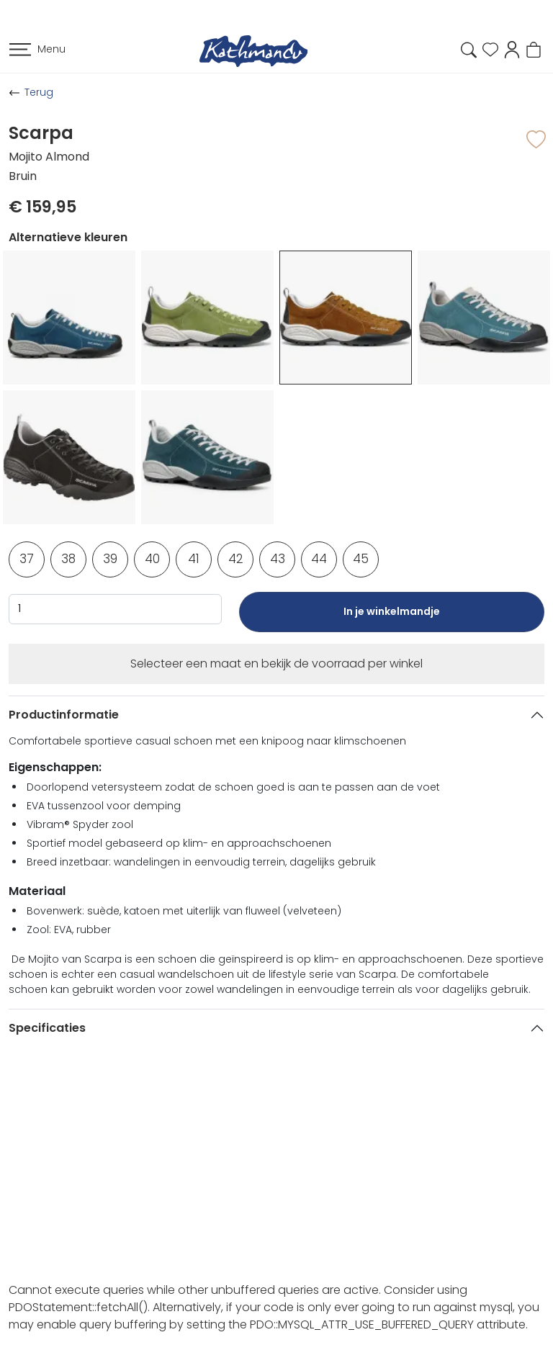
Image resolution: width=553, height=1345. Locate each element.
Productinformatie (64, 714)
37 (26, 558)
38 (68, 558)
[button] (512, 48)
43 (277, 558)
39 (110, 558)
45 (361, 558)
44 (319, 558)
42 (235, 558)
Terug (38, 92)
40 (152, 558)
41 (193, 558)
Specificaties (47, 1028)
